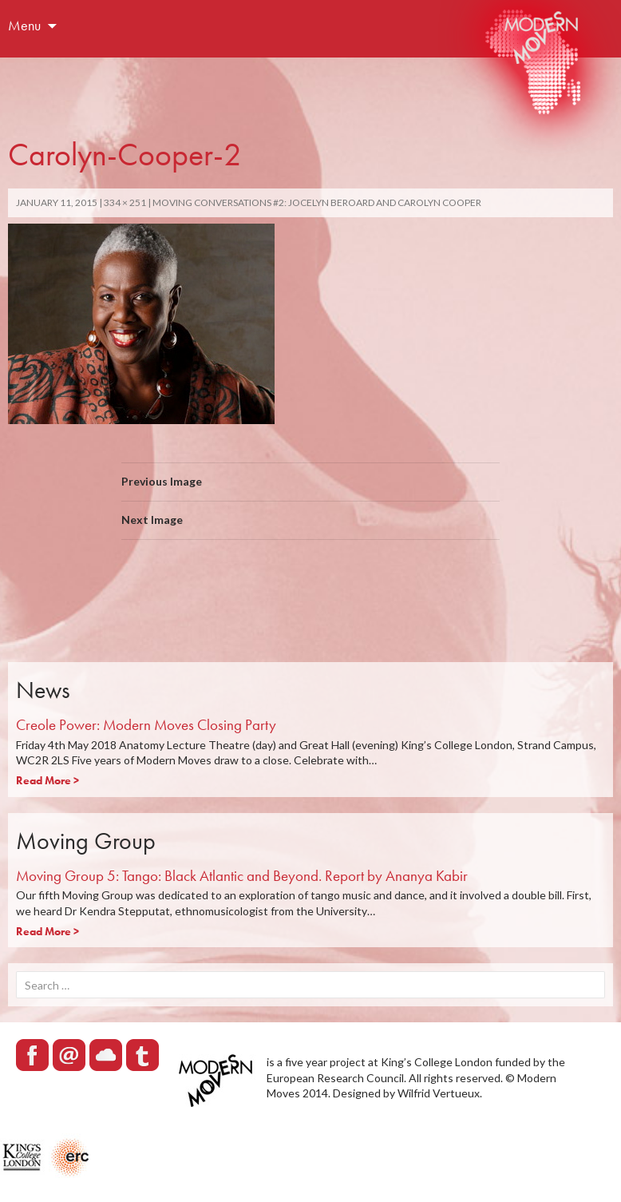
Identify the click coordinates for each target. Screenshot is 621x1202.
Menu (24, 25)
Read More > (47, 780)
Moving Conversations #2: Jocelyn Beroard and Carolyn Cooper (316, 202)
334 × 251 (125, 202)
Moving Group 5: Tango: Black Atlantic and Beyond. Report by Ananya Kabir (242, 876)
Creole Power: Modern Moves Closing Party (146, 725)
